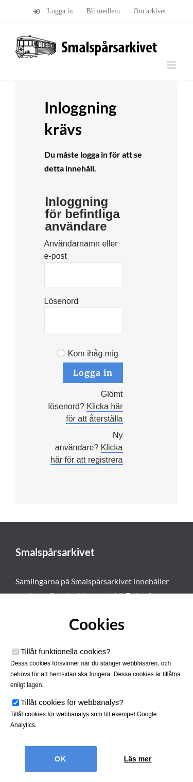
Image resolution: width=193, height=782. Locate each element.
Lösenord (61, 301)
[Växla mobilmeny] (172, 65)
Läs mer (138, 759)
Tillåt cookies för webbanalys (72, 702)
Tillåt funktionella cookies (66, 651)
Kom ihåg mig (93, 353)
